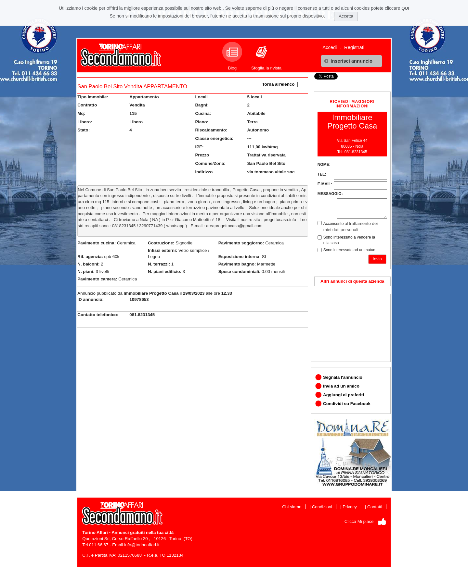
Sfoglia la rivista (266, 56)
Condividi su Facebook (346, 403)
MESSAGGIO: (330, 193)
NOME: (324, 164)
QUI (405, 8)
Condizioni (322, 506)
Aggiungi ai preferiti (343, 394)
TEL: (322, 174)
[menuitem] (332, 47)
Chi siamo (291, 506)
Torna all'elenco (278, 84)
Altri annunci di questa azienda (352, 281)
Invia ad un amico (341, 386)
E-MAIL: (325, 184)
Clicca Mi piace (359, 521)
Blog (232, 56)
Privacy (350, 506)
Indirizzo (204, 171)
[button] (351, 61)
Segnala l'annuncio (342, 377)
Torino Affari (95, 532)
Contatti (374, 506)
